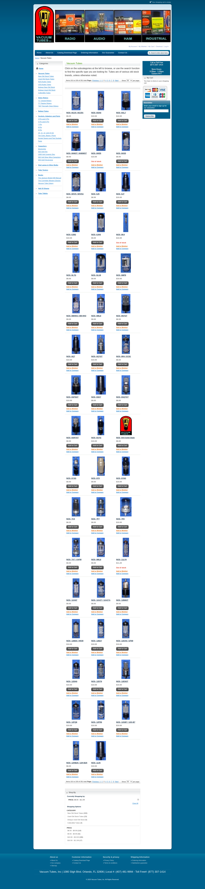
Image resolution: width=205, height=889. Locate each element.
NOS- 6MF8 (121, 275)
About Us (54, 860)
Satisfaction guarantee (139, 863)
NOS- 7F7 (95, 519)
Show (124, 80)
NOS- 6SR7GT (72, 438)
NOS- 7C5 (70, 519)
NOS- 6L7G (71, 275)
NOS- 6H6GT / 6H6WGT (76, 153)
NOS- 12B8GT (122, 600)
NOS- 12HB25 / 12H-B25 (76, 763)
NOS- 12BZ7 (96, 641)
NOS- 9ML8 (96, 559)
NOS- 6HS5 (121, 153)
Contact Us (77, 863)
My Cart (151, 46)
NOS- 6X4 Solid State (125, 438)
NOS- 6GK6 (96, 113)
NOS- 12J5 (96, 763)
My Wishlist (143, 46)
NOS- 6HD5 (96, 153)
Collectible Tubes (73, 823)
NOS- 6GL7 (121, 113)
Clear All (135, 803)
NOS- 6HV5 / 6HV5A (75, 194)
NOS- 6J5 (95, 194)
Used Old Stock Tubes (75, 816)
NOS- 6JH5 (96, 234)
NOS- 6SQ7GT (122, 397)
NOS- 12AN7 (71, 600)
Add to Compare (72, 127)
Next (116, 80)
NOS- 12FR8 (96, 722)
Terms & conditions (110, 863)
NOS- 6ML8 (96, 316)
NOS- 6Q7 (70, 356)
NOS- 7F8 (120, 519)
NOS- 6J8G (71, 234)
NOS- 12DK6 (71, 681)
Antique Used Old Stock (76, 820)
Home (37, 58)
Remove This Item (138, 799)
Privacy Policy (109, 860)
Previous (95, 80)
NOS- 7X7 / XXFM (73, 559)
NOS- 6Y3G (71, 478)
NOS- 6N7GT (121, 316)
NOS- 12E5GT (122, 681)
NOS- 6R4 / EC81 (123, 356)
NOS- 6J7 (120, 194)
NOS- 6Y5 (95, 478)
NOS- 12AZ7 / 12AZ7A (100, 600)
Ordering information (139, 860)
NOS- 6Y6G (121, 478)
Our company (56, 863)
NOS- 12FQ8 (71, 722)
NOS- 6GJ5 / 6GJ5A (74, 113)
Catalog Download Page (81, 860)
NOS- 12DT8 (96, 681)
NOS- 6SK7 (96, 397)
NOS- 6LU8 (96, 275)
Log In (166, 46)
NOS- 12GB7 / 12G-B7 (125, 722)
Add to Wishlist (72, 124)
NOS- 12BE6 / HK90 (74, 641)
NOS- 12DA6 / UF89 (124, 641)
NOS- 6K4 (120, 234)
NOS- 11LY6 (121, 559)
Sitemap (54, 865)
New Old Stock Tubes (75, 813)
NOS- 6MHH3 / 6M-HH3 (76, 316)
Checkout (159, 46)
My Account (133, 46)
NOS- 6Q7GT (96, 356)
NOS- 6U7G (96, 438)
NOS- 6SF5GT (72, 397)
